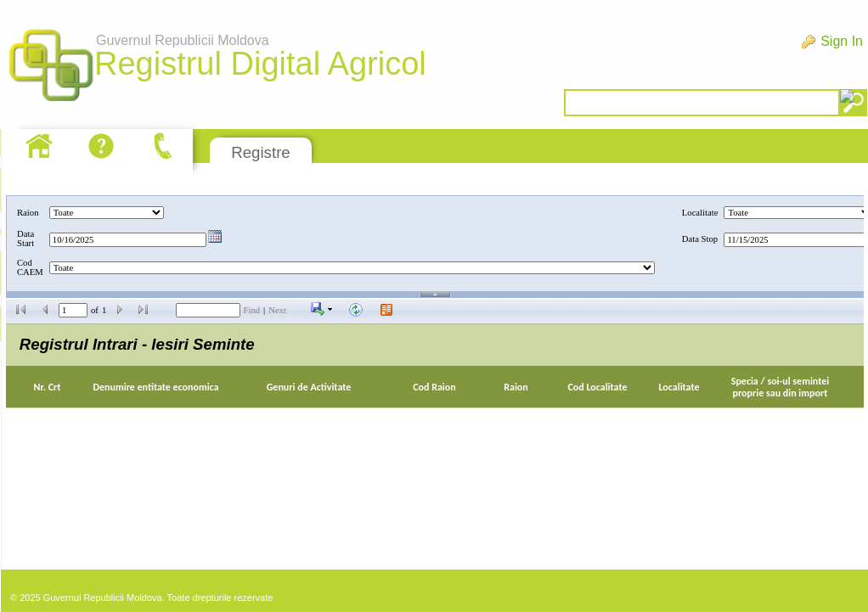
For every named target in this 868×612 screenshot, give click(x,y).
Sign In (841, 41)
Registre (260, 152)
